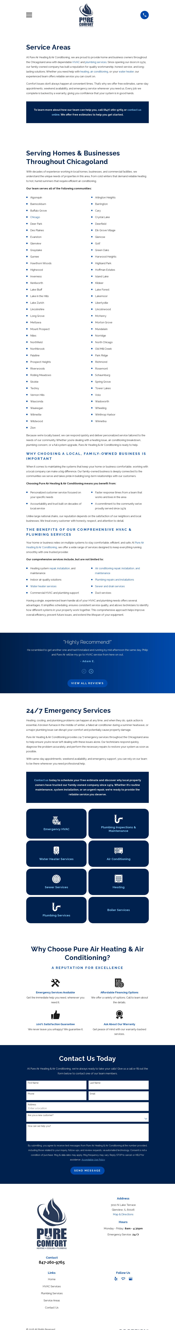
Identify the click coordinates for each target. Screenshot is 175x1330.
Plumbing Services (52, 1293)
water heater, (126, 71)
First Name (33, 1083)
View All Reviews (87, 683)
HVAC (76, 62)
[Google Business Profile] (130, 1279)
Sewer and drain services (110, 586)
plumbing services (96, 62)
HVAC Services (52, 1286)
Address (32, 1104)
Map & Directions (123, 1214)
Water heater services (43, 586)
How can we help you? (39, 1126)
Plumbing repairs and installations (114, 579)
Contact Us (51, 1307)
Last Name (95, 1083)
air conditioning (99, 71)
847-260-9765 (52, 1262)
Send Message (87, 1170)
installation (63, 568)
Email (92, 1093)
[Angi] (123, 1279)
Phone (31, 1093)
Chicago (35, 217)
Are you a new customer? (41, 1115)
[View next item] (91, 671)
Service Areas (52, 1300)
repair (52, 568)
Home (52, 1279)
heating (84, 71)
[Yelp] (116, 1279)
